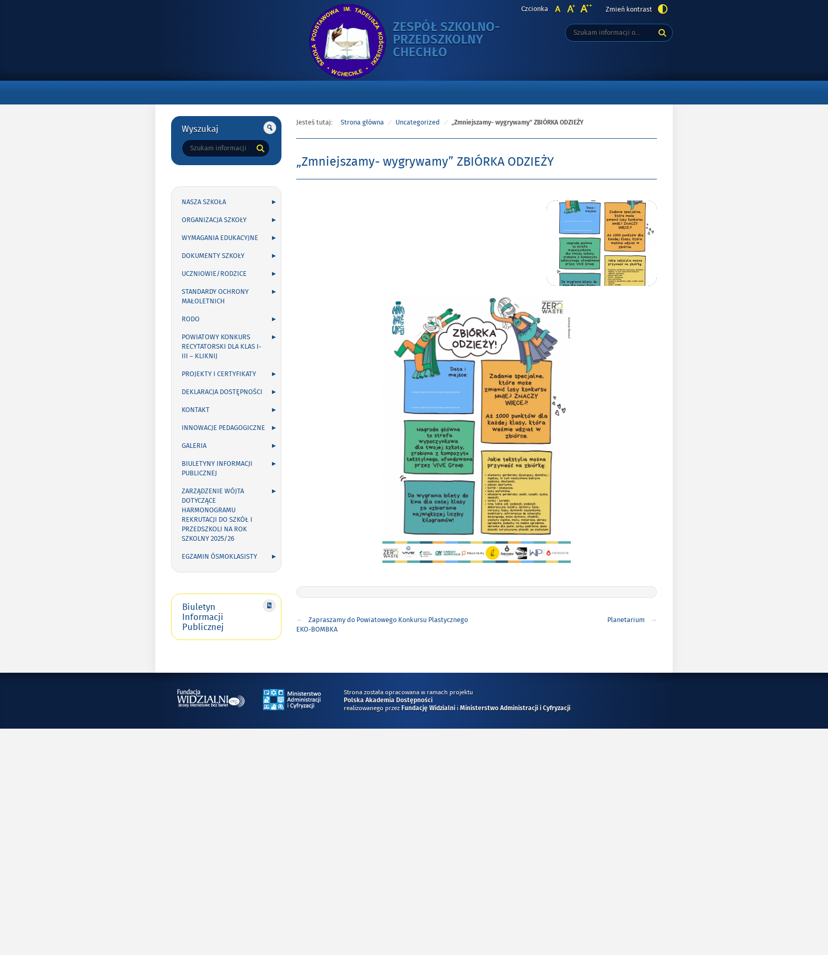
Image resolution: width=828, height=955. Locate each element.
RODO (191, 319)
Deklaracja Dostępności (222, 392)
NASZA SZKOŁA (204, 202)
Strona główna (362, 122)
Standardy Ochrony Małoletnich (215, 296)
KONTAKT (196, 410)
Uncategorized (418, 122)
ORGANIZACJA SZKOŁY (214, 220)
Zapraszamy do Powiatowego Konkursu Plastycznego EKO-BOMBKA (382, 624)
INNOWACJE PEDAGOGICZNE (223, 428)
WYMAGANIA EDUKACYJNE (220, 238)
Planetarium (626, 620)
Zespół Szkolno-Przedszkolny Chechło (456, 40)
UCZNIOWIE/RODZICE (214, 274)
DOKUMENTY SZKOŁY (213, 256)
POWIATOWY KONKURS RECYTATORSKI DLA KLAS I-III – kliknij (221, 346)
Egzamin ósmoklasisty (219, 556)
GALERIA (194, 446)
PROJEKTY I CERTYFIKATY (219, 374)
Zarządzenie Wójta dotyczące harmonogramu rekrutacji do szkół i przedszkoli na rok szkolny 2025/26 (217, 514)
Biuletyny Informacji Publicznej (217, 468)
